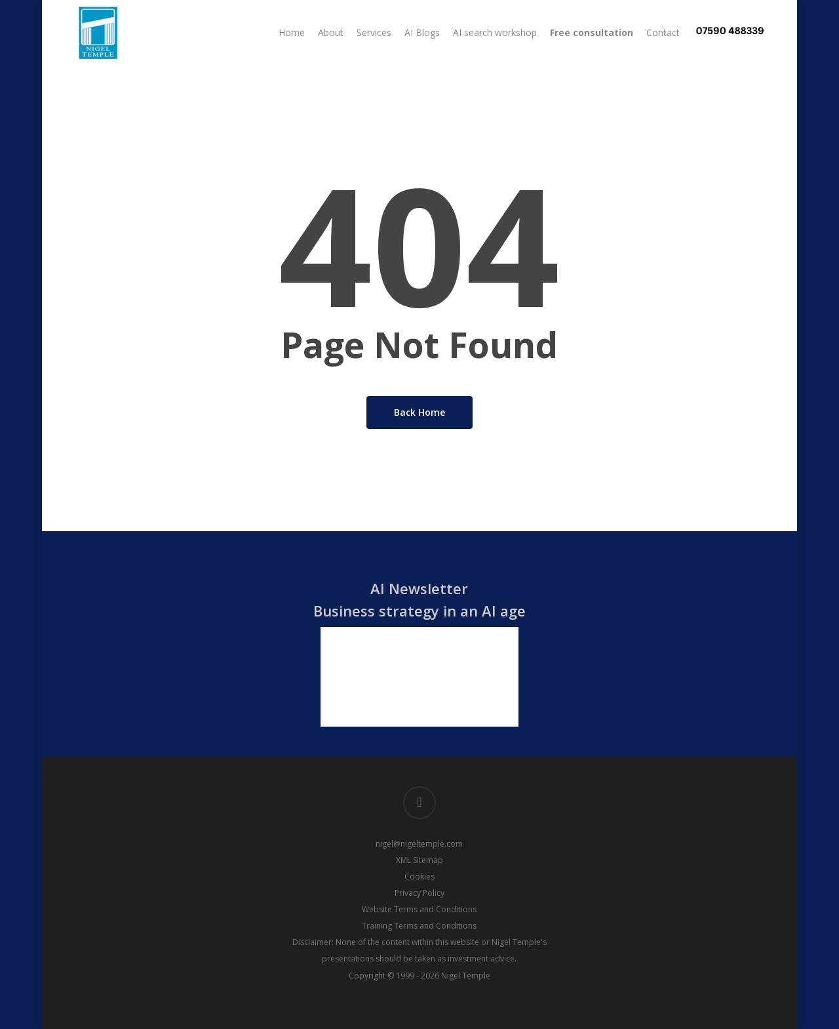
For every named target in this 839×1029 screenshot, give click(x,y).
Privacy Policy (419, 892)
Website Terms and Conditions (419, 909)
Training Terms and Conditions (419, 925)
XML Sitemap (419, 860)
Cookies (419, 876)
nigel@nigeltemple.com (419, 843)
